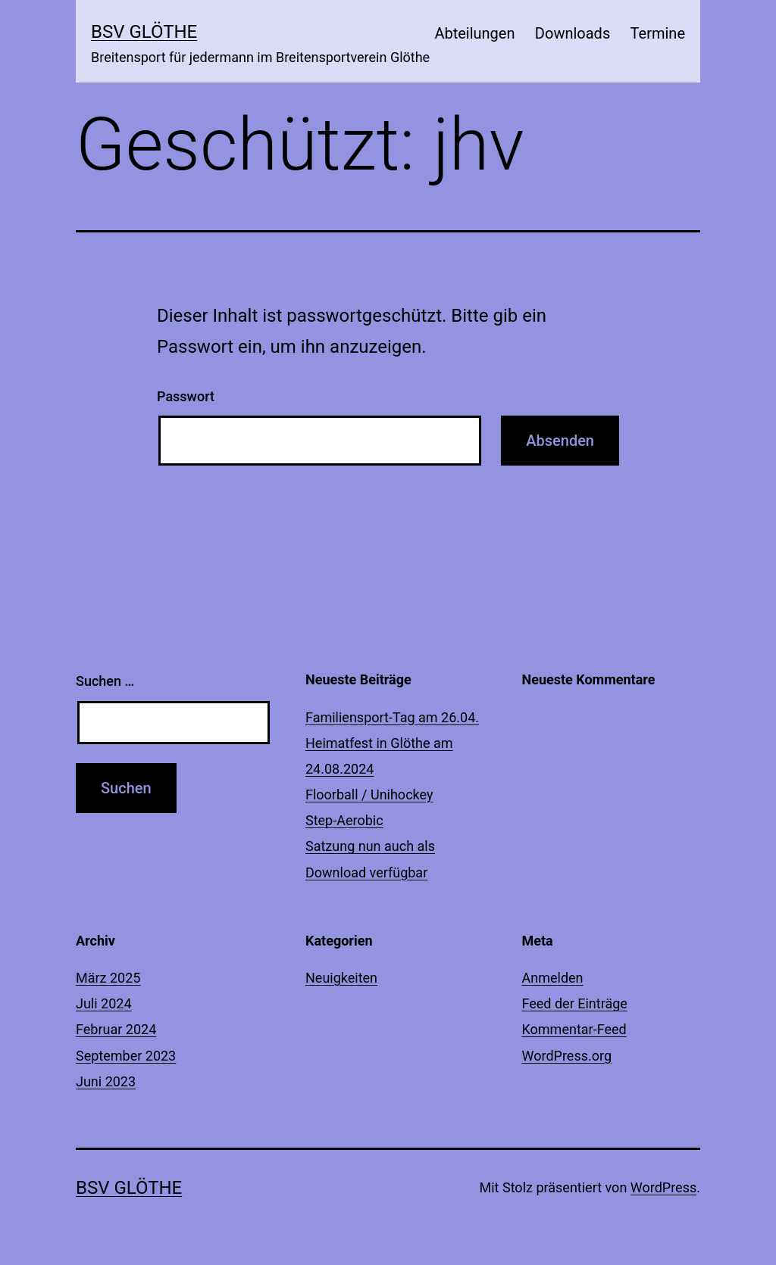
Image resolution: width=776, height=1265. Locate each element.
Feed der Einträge (574, 1003)
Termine (657, 33)
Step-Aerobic (344, 820)
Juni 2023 (106, 1081)
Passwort (185, 396)
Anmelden (553, 978)
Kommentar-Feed (574, 1029)
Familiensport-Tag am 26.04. (392, 717)
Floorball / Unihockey (369, 794)
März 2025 (108, 978)
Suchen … (105, 681)
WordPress (663, 1187)
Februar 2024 (116, 1029)
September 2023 (126, 1056)
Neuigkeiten (341, 978)
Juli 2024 (104, 1003)
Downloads (572, 33)
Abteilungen (474, 33)
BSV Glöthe (144, 31)
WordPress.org (567, 1056)
